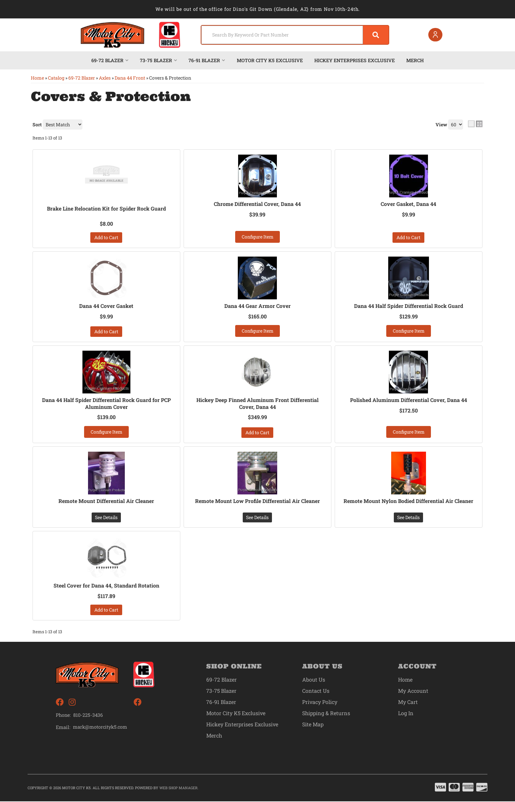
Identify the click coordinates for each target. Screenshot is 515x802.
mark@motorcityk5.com (100, 727)
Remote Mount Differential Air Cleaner (106, 501)
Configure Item (257, 237)
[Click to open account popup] (435, 35)
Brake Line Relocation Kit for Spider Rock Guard (106, 208)
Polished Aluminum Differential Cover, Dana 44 (408, 400)
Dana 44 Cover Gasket (106, 306)
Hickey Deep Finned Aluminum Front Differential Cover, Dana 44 (257, 404)
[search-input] (281, 35)
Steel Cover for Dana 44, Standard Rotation (106, 586)
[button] (294, 35)
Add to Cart (106, 237)
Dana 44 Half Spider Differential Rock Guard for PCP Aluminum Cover (106, 404)
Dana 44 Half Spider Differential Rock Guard (408, 306)
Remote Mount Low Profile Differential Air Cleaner (257, 501)
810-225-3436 (88, 715)
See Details (106, 517)
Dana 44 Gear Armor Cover (257, 306)
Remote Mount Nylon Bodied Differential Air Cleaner (408, 501)
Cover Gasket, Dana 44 (408, 204)
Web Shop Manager (178, 788)
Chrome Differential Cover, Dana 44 (257, 204)
